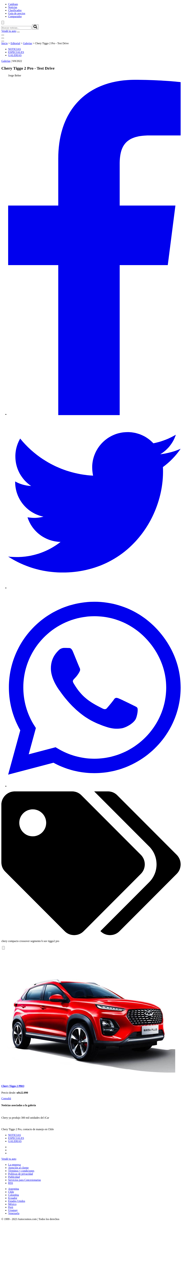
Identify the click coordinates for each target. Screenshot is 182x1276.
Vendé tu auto (8, 31)
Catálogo (13, 4)
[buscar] (35, 27)
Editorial (15, 43)
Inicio (4, 43)
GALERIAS (15, 55)
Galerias (27, 43)
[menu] (18, 31)
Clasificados (15, 10)
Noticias (12, 7)
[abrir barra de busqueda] (2, 22)
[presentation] (177, 1043)
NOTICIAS (14, 49)
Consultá (6, 1193)
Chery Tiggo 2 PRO (12, 1181)
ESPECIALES (16, 52)
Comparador (15, 16)
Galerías (5, 61)
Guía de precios (16, 13)
